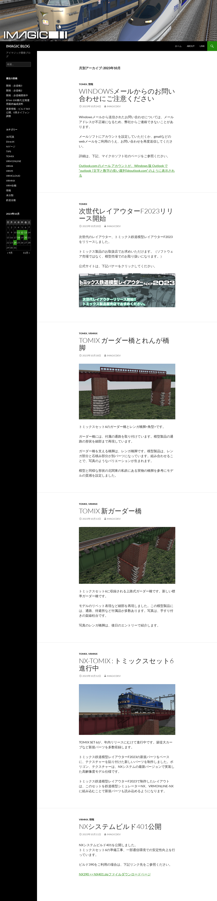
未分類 (9, 195)
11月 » (26, 252)
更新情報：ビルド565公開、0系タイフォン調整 (18, 112)
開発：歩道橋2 (14, 90)
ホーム (178, 46)
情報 (90, 84)
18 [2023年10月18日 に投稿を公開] (18, 237)
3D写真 (10, 136)
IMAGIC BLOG (18, 46)
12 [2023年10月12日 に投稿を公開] (22, 232)
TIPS (8, 151)
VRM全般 (11, 185)
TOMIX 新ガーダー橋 (110, 511)
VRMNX (93, 333)
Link (202, 46)
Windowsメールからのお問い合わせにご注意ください (127, 95)
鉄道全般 (11, 200)
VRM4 (9, 166)
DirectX (10, 141)
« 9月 (10, 252)
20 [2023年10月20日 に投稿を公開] (25, 237)
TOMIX (83, 84)
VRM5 (9, 170)
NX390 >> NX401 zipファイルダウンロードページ (115, 874)
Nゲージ (10, 146)
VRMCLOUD (13, 175)
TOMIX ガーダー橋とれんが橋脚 (124, 344)
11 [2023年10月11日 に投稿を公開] (18, 232)
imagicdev (114, 106)
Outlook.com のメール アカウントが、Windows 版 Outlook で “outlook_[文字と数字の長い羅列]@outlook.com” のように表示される (127, 170)
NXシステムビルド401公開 (120, 826)
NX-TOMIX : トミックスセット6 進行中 (126, 664)
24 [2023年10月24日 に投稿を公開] (15, 242)
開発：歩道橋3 (14, 85)
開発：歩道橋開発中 (17, 95)
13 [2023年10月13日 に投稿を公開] (25, 232)
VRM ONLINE (13, 161)
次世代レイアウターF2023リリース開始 (126, 214)
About (190, 46)
